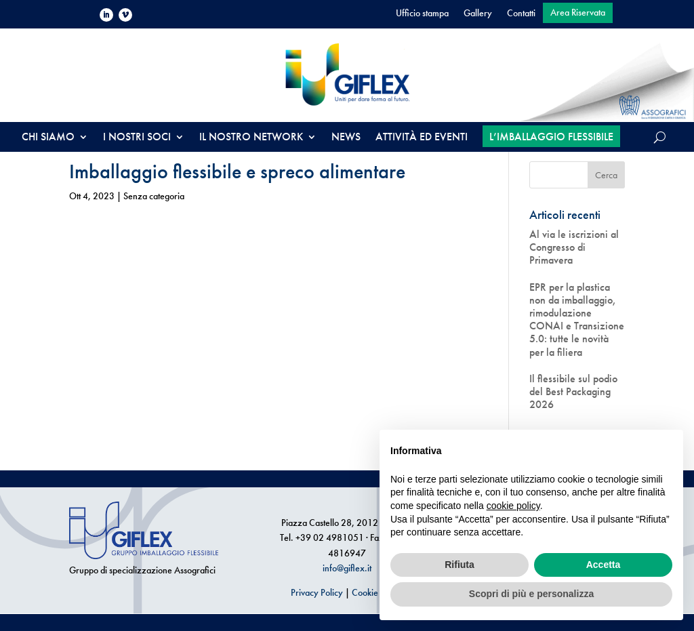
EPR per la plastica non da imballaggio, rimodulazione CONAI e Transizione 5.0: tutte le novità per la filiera (576, 320)
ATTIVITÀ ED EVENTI (421, 138)
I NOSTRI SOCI (137, 138)
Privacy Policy (317, 592)
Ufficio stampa (422, 13)
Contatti (521, 13)
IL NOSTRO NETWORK (251, 138)
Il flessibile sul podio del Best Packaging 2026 (573, 391)
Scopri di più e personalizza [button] (531, 593)
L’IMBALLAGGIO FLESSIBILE (551, 136)
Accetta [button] (603, 564)
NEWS (346, 138)
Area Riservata (577, 12)
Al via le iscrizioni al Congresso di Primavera (574, 247)
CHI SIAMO (48, 138)
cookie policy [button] (513, 505)
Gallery (478, 13)
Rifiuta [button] (459, 564)
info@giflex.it (347, 568)
